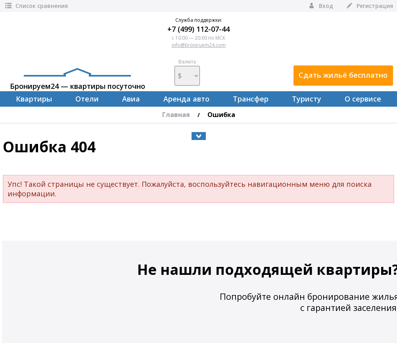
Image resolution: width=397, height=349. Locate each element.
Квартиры (34, 99)
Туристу (306, 99)
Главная (176, 114)
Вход (320, 6)
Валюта (187, 72)
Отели (87, 99)
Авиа (131, 99)
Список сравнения (36, 6)
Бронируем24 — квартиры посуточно (77, 79)
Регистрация (369, 6)
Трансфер (251, 99)
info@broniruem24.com (199, 45)
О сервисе (363, 99)
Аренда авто (186, 99)
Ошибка (221, 114)
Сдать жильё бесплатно (343, 75)
